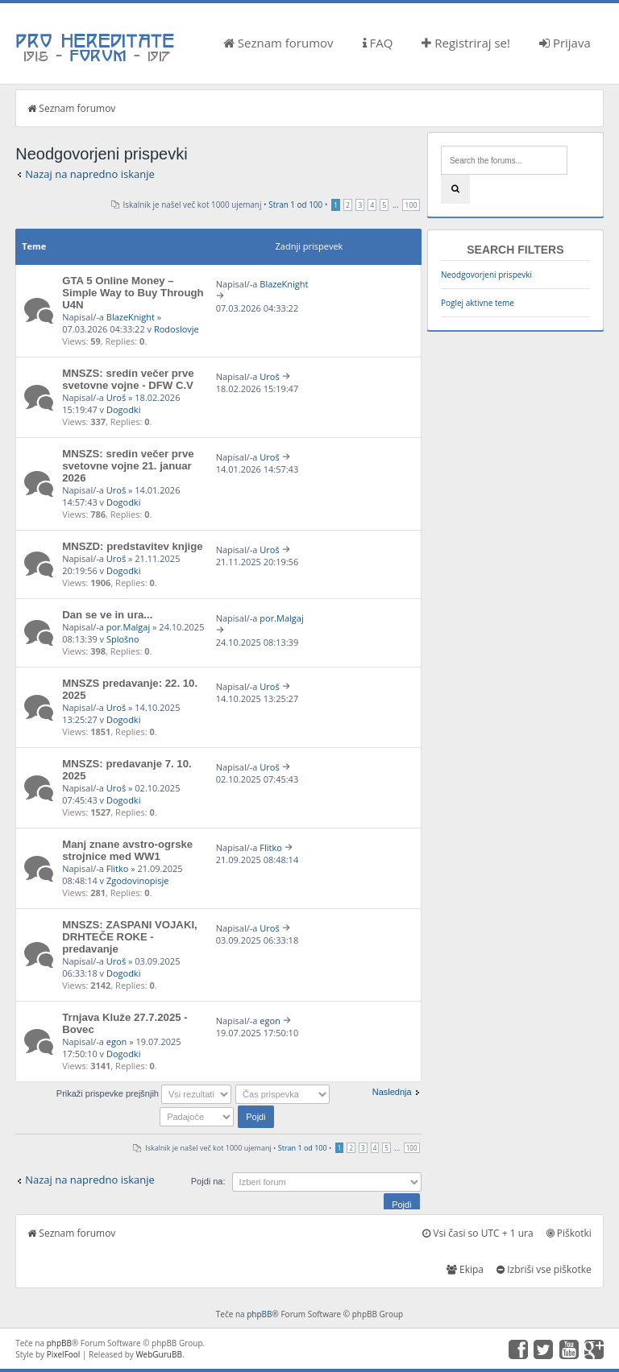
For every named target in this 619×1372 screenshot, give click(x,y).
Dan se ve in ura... (107, 615)
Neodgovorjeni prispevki (486, 274)
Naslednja (392, 1092)
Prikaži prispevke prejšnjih (143, 1093)
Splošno (122, 639)
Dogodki (123, 409)
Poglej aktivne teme (477, 302)
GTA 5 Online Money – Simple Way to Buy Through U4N (132, 293)
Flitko (117, 868)
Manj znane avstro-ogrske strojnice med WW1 (127, 850)
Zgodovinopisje (137, 880)
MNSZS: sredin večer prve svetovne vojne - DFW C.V (127, 379)
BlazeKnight (130, 317)
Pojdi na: (208, 1181)
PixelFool (64, 1354)
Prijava (565, 43)
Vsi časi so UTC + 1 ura (477, 1233)
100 (411, 205)
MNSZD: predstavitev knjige (132, 546)
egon (116, 1041)
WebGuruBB (158, 1354)
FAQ (378, 43)
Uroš (116, 397)
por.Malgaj (128, 627)
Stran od (295, 204)
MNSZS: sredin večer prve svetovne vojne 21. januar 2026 (127, 466)
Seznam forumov (278, 43)
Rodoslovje (176, 329)
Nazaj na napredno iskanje (90, 174)
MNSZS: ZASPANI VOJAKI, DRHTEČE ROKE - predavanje (129, 937)
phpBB (259, 1314)
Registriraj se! (466, 43)
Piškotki (569, 1233)
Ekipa (465, 1269)
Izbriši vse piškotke (544, 1269)
